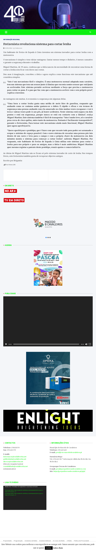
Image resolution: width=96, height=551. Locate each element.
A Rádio (69, 541)
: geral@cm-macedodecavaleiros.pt (68, 452)
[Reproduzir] (6, 344)
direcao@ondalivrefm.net (13, 462)
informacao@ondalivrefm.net (14, 457)
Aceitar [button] (48, 548)
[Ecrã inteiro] (90, 344)
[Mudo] (86, 344)
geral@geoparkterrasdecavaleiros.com (71, 469)
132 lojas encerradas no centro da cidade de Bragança (70, 175)
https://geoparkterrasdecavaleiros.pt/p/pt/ (69, 471)
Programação (18, 541)
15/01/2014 (8, 48)
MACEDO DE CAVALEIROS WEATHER (24, 522)
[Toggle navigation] (6, 32)
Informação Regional (11, 39)
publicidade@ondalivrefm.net (14, 459)
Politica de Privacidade (81, 541)
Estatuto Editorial (45, 541)
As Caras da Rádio (59, 541)
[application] (48, 321)
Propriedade (7, 541)
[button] (46, 237)
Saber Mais (58, 548)
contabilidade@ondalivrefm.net (15, 466)
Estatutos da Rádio (31, 541)
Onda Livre (18, 48)
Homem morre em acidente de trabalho (24, 174)
